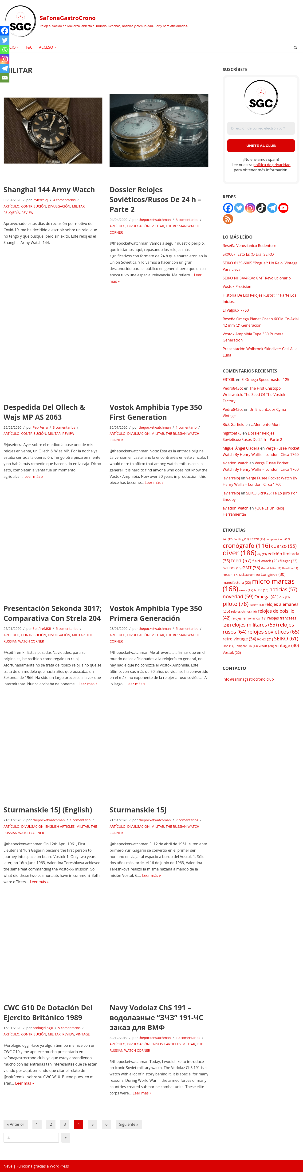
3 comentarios (187, 220)
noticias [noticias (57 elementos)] (283, 599)
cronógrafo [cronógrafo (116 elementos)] (246, 554)
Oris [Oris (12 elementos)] (284, 608)
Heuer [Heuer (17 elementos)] (230, 584)
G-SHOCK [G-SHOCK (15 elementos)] (232, 578)
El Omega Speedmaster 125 (265, 381)
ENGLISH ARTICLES (60, 829)
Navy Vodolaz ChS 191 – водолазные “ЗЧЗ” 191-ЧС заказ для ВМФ (156, 1020)
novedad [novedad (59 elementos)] (238, 607)
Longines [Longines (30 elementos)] (273, 584)
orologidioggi (43, 1031)
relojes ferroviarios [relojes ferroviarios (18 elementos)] (249, 629)
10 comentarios (188, 1041)
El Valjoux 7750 (236, 311)
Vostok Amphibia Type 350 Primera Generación (156, 615)
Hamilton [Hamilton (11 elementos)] (290, 577)
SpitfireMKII (42, 630)
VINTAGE (83, 1037)
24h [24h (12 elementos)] (227, 548)
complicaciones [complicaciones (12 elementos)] (278, 548)
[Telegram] (4, 68)
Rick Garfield (233, 426)
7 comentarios (187, 822)
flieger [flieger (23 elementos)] (288, 570)
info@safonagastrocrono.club (248, 690)
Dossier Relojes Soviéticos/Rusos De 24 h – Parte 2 (155, 199)
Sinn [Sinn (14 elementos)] (228, 657)
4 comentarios (64, 200)
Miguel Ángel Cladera (241, 450)
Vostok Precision (237, 287)
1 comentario (186, 428)
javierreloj (40, 200)
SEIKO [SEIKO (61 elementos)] (286, 649)
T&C (29, 47)
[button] (18, 47)
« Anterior (15, 1128)
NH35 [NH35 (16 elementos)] (261, 600)
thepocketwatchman (155, 220)
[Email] (4, 77)
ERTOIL (229, 381)
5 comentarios (67, 630)
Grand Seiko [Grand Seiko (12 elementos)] (271, 577)
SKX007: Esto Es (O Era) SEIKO (248, 254)
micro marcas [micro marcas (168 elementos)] (259, 594)
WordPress (59, 1169)
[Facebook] (4, 30)
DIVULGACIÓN (59, 206)
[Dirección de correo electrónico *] (261, 128)
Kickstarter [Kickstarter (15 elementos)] (249, 585)
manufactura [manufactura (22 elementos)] (237, 592)
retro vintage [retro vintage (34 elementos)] (239, 650)
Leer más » (33, 477)
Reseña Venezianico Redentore (250, 245)
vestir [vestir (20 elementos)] (266, 657)
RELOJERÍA (12, 213)
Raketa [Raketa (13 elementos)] (256, 615)
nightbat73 (232, 435)
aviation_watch (235, 471)
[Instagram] (4, 59)
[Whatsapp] (4, 49)
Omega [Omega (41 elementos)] (266, 607)
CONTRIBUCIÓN (34, 206)
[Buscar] (295, 47)
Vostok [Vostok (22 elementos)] (232, 663)
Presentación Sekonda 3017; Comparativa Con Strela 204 (53, 615)
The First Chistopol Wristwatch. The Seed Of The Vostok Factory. (254, 396)
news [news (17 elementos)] (246, 600)
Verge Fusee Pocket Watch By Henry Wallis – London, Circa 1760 (258, 457)
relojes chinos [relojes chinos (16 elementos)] (244, 622)
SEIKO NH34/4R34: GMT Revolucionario (257, 278)
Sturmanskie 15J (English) (48, 812)
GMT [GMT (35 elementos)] (251, 577)
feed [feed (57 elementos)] (241, 570)
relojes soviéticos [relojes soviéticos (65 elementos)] (273, 642)
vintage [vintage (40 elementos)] (287, 657)
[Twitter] (4, 40)
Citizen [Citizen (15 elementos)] (257, 548)
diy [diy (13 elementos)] (262, 563)
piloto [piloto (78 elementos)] (235, 614)
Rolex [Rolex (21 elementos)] (265, 650)
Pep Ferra (40, 428)
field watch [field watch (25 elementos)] (265, 570)
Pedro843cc (233, 389)
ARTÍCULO (12, 206)
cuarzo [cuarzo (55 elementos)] (283, 555)
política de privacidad (271, 164)
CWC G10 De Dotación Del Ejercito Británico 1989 (48, 1015)
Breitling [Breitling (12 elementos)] (241, 548)
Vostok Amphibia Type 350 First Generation (156, 413)
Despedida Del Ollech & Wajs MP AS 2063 (44, 413)
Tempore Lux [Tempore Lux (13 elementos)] (246, 657)
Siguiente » (128, 1128)
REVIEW (28, 213)
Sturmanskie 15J (138, 812)
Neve (8, 1169)
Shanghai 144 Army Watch (49, 189)
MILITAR (78, 206)
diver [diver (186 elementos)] (239, 562)
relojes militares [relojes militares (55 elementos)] (253, 635)
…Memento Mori (265, 426)
